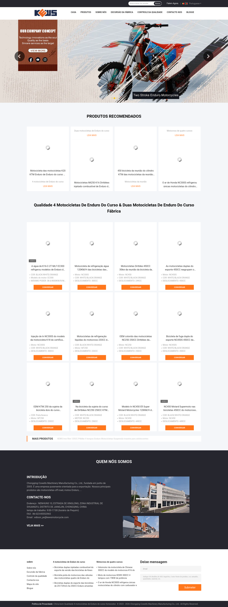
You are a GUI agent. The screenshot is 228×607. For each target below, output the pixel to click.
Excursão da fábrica (122, 12)
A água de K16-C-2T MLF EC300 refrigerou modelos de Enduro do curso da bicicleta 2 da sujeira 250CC (48, 268)
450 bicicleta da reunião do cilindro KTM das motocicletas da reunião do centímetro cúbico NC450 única (136, 172)
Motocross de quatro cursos (179, 131)
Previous (20, 56)
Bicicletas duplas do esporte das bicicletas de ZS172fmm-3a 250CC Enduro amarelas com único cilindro (74, 585)
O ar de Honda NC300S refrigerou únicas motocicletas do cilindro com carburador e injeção (179, 184)
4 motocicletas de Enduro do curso (48, 182)
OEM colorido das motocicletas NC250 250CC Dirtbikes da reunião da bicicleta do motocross (136, 338)
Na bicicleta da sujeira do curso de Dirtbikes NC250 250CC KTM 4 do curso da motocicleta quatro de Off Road (91, 408)
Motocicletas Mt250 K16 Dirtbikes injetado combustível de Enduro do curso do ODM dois (92, 184)
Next (208, 56)
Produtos (86, 12)
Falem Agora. (173, 3)
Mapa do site (33, 584)
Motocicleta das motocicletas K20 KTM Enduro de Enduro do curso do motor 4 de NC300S (48, 172)
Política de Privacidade (42, 604)
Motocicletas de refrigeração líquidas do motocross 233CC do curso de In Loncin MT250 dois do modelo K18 (92, 338)
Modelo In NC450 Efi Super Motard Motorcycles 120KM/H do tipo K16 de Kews (135, 408)
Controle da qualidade (149, 12)
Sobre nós (100, 12)
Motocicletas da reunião (136, 182)
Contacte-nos (174, 12)
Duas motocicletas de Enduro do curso (91, 131)
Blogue (190, 12)
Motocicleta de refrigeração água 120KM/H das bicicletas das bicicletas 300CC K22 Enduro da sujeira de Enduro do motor (92, 268)
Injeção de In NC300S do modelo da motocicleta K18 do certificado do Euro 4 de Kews (47, 338)
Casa (73, 12)
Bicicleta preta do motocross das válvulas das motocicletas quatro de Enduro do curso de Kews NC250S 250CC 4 (73, 577)
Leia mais (48, 186)
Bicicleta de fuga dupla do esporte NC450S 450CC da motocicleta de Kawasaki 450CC (179, 338)
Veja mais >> (35, 525)
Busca (157, 3)
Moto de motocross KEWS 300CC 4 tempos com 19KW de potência (114, 576)
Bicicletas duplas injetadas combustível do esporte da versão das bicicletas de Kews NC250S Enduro (73, 569)
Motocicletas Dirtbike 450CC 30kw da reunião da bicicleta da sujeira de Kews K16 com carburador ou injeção (135, 268)
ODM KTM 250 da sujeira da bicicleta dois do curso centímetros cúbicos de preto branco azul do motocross (48, 408)
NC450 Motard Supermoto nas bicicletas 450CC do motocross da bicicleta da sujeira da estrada (179, 408)
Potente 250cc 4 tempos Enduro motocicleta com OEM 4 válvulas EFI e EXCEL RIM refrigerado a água (103, 439)
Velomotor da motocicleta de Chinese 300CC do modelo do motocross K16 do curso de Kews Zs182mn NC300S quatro (116, 569)
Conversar (47, 287)
